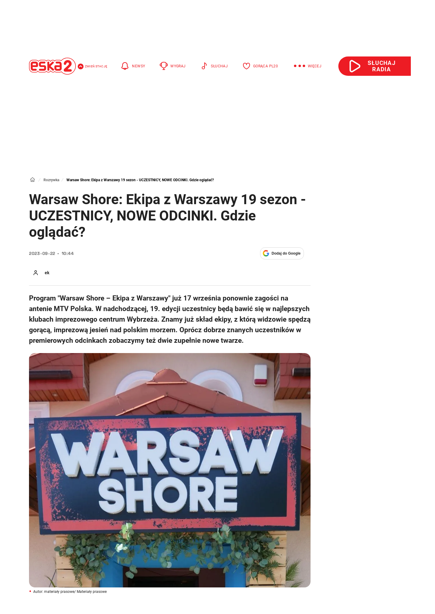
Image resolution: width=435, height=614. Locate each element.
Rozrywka (51, 180)
